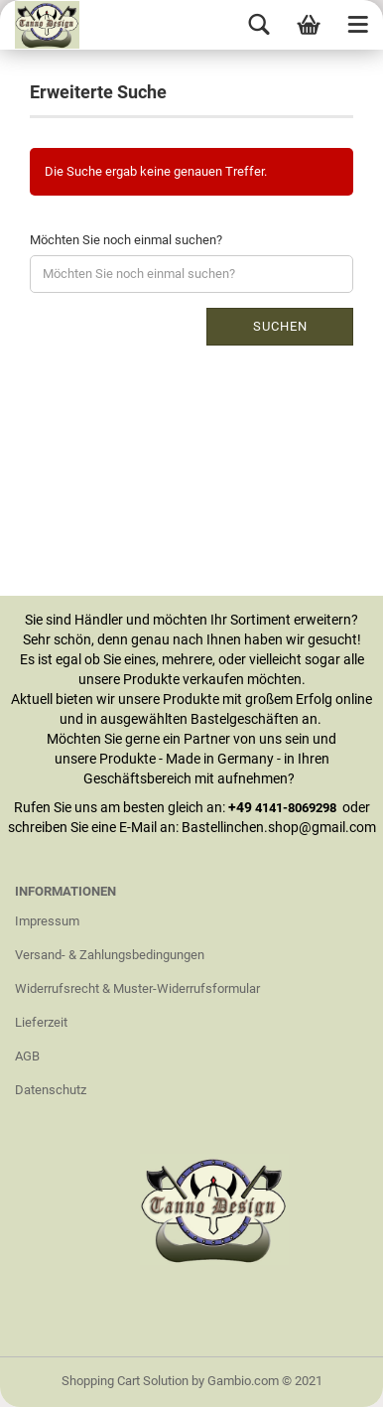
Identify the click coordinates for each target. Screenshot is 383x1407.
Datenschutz (50, 1089)
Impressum (47, 921)
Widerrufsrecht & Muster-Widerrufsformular (137, 988)
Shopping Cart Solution (125, 1380)
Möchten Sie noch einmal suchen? (126, 239)
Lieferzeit (41, 1022)
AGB (27, 1056)
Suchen (280, 326)
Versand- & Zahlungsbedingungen (109, 954)
